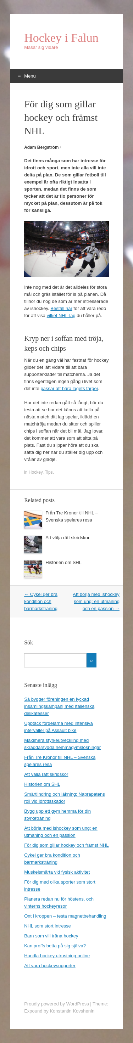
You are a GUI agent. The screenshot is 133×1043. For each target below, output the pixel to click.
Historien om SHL (63, 562)
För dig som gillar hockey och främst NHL (66, 845)
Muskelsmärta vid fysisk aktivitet (57, 872)
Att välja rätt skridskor (67, 537)
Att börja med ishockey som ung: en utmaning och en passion (96, 601)
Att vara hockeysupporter (50, 965)
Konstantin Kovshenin (72, 1011)
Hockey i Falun (61, 38)
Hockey (36, 472)
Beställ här (61, 308)
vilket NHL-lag (61, 315)
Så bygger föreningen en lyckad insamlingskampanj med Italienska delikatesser (59, 706)
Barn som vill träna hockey (51, 935)
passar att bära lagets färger (69, 388)
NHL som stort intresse (47, 926)
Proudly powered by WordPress (56, 1004)
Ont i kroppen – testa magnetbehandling (65, 916)
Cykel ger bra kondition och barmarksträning (40, 601)
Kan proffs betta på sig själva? (55, 945)
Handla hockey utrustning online (57, 955)
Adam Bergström (41, 147)
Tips (48, 472)
